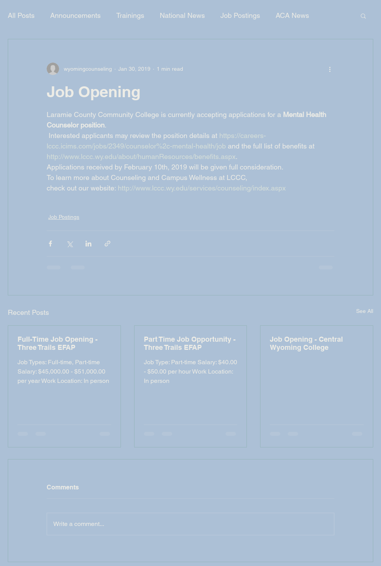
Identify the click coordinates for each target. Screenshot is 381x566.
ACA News (292, 15)
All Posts (21, 15)
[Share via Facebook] (50, 243)
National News (182, 15)
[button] (363, 15)
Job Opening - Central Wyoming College (306, 343)
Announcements (75, 15)
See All (364, 311)
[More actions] (329, 68)
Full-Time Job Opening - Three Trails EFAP (57, 343)
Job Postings (240, 15)
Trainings (130, 15)
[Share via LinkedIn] (88, 243)
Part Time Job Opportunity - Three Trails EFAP (190, 343)
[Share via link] (107, 243)
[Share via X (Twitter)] (69, 243)
